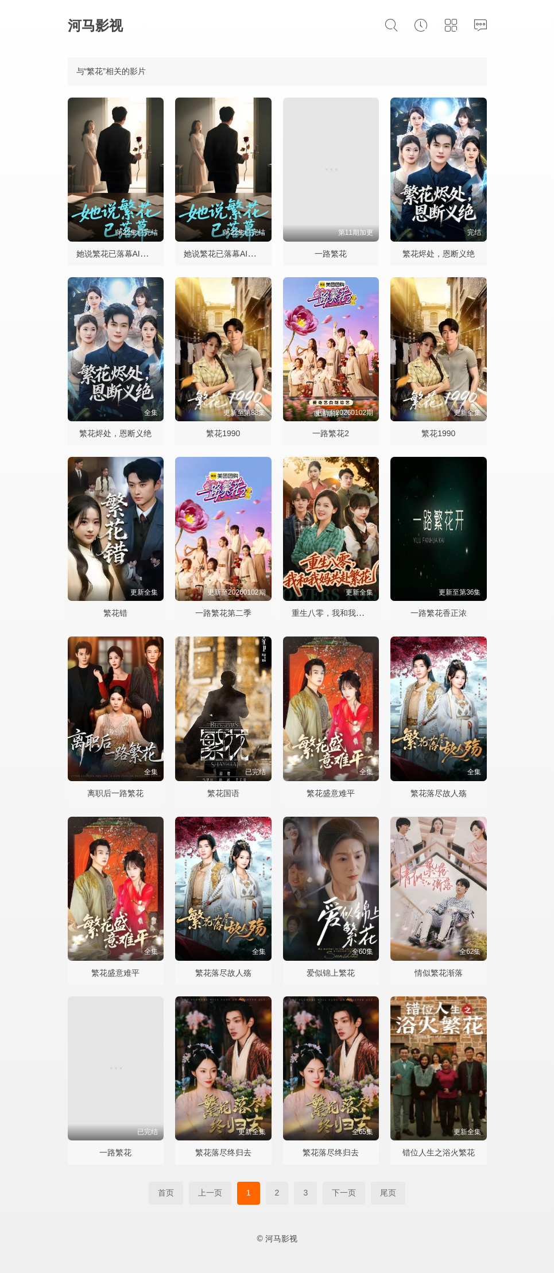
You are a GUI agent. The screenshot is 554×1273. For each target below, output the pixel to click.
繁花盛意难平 (331, 793)
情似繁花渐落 (438, 972)
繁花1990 (223, 433)
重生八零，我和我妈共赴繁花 (344, 613)
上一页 (210, 1192)
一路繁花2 (330, 433)
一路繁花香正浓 (438, 613)
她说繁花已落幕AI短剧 (116, 253)
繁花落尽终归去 (223, 1152)
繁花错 (115, 613)
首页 (166, 1192)
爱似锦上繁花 (331, 972)
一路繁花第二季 (223, 613)
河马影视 (95, 25)
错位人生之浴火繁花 (438, 1152)
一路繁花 (331, 253)
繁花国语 (223, 793)
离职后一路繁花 (115, 793)
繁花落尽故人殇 (438, 793)
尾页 (388, 1192)
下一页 (344, 1192)
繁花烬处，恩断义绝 (438, 253)
